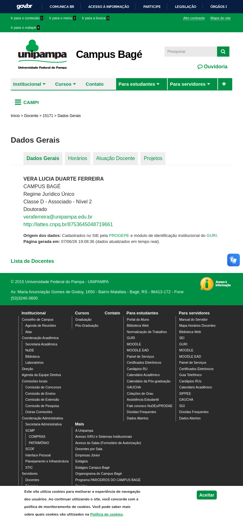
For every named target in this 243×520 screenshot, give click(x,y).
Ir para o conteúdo (27, 18)
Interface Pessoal (38, 455)
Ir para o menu (62, 18)
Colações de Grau (140, 393)
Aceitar (206, 497)
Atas (28, 332)
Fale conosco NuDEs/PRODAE (149, 406)
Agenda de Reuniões (40, 325)
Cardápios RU (137, 369)
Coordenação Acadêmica (40, 338)
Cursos (63, 84)
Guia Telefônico (190, 375)
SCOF (29, 449)
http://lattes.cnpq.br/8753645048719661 (68, 224)
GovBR (24, 6)
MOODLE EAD (138, 350)
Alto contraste (194, 18)
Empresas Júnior (87, 455)
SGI (182, 406)
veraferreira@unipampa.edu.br (57, 217)
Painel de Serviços (140, 356)
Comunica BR (62, 6)
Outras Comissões (38, 412)
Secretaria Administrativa (43, 424)
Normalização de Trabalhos (147, 332)
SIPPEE (185, 393)
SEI (181, 338)
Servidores (30, 473)
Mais (79, 424)
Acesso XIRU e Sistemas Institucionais (103, 436)
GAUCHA (134, 387)
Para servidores (188, 84)
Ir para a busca (95, 18)
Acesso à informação (108, 6)
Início (15, 116)
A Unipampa (84, 430)
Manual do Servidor (193, 319)
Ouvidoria (214, 66)
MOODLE (134, 344)
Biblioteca (32, 356)
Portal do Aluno (138, 319)
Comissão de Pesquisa (42, 406)
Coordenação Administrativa (42, 418)
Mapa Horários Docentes (197, 325)
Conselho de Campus (37, 319)
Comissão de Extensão (42, 399)
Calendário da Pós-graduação (149, 381)
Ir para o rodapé (25, 27)
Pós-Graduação (86, 325)
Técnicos (32, 486)
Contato (95, 84)
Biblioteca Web (138, 325)
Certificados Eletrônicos (144, 362)
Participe (152, 6)
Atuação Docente (115, 158)
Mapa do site (220, 18)
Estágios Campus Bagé (92, 467)
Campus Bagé (109, 54)
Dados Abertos (137, 418)
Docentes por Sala (88, 449)
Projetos (153, 158)
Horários (77, 158)
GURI (212, 235)
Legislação (185, 6)
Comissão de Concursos (43, 387)
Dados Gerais (43, 158)
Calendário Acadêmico (143, 375)
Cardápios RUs (190, 381)
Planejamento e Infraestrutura (47, 461)
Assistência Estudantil (143, 399)
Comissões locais (34, 381)
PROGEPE (119, 235)
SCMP (30, 430)
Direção (27, 369)
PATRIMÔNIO (39, 443)
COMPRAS (37, 436)
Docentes (32, 480)
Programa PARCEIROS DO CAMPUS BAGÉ (108, 480)
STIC (29, 467)
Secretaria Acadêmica (41, 344)
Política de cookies (106, 516)
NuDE (29, 350)
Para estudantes (136, 84)
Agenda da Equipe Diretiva (41, 375)
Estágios (81, 461)
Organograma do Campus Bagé (98, 473)
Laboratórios (34, 362)
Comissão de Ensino (40, 393)
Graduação (83, 319)
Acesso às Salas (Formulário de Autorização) (108, 443)
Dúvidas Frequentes (141, 412)
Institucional (27, 84)
